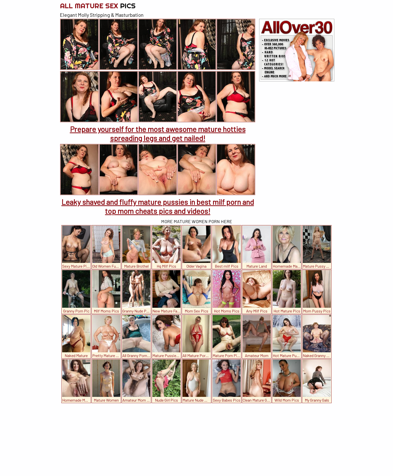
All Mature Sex (98, 5)
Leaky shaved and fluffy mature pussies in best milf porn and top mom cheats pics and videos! (157, 206)
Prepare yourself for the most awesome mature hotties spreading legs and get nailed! (158, 133)
